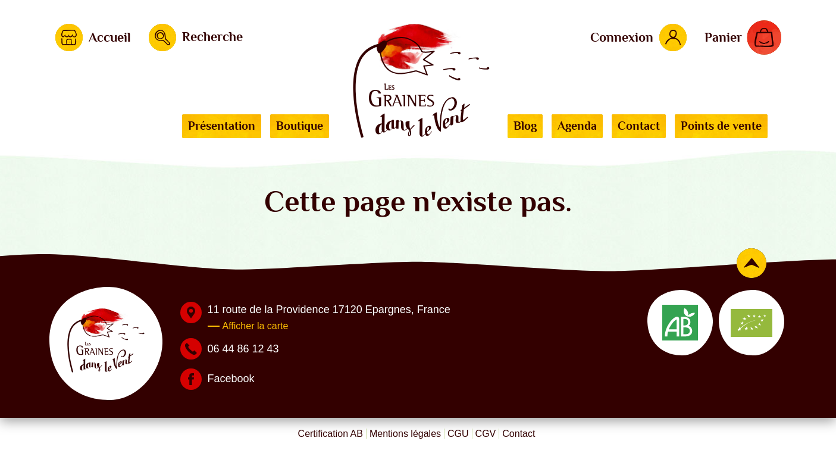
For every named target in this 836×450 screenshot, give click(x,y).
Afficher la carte (256, 326)
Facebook (231, 379)
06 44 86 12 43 (243, 349)
